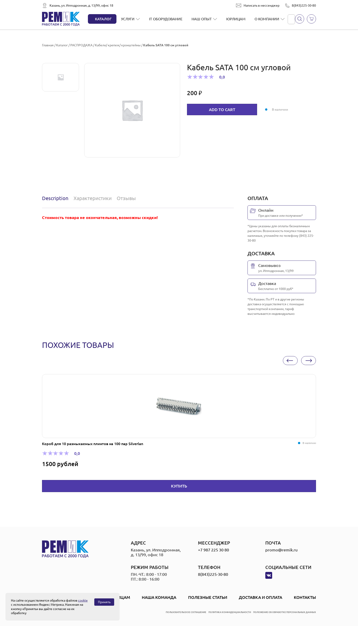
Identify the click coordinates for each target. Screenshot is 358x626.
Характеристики (93, 198)
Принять (104, 602)
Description (55, 198)
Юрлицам (235, 19)
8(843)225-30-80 (304, 5)
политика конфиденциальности (229, 612)
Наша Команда (159, 597)
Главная (48, 45)
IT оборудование (165, 19)
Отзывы (126, 198)
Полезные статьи (207, 597)
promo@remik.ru (281, 550)
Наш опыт (202, 19)
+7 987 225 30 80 (213, 550)
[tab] (56, 198)
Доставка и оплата (260, 597)
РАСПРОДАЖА (81, 45)
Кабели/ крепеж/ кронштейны (118, 45)
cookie (83, 600)
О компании (267, 19)
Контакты (305, 597)
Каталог (103, 19)
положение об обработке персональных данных (284, 612)
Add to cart (222, 109)
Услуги (127, 19)
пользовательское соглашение (186, 612)
